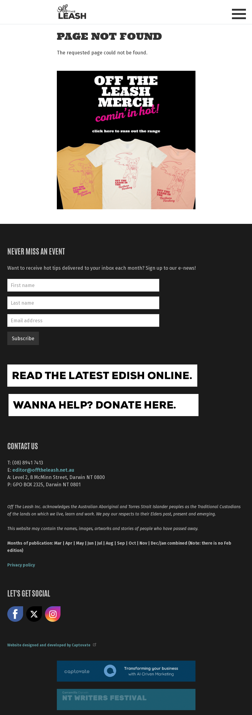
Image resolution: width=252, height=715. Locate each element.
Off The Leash (71, 11)
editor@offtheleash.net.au (43, 470)
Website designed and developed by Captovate (51, 645)
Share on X (34, 614)
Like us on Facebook (15, 614)
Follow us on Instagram (53, 614)
